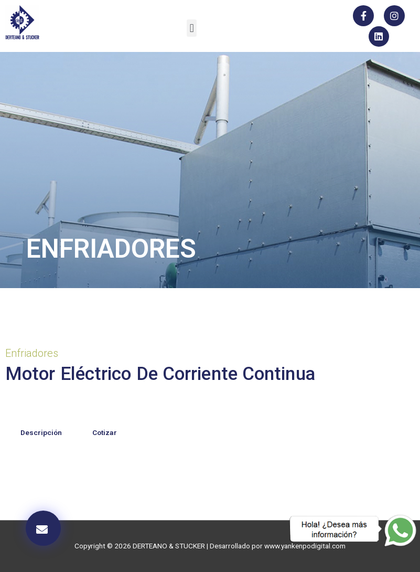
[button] (192, 28)
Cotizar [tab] (104, 432)
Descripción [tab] (41, 432)
